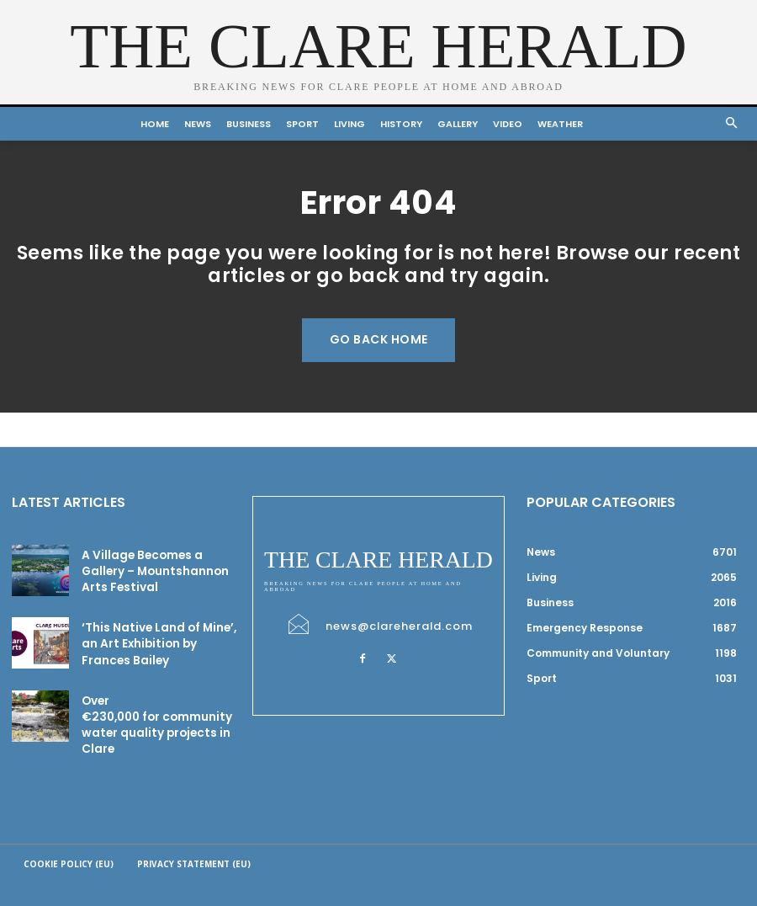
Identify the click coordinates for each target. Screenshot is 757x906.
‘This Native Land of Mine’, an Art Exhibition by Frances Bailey (155, 633)
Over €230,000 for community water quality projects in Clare (150, 701)
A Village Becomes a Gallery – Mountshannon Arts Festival (148, 564)
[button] (732, 124)
